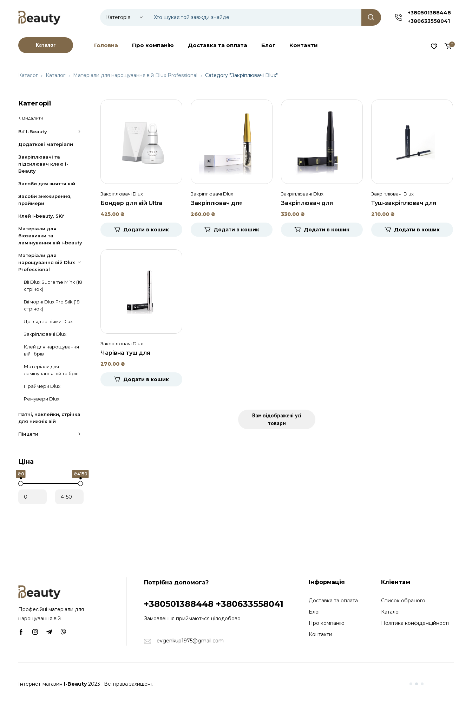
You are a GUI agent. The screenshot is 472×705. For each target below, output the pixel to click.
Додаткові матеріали (45, 144)
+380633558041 (429, 21)
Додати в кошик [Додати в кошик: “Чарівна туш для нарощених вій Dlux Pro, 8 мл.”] (146, 379)
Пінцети (51, 433)
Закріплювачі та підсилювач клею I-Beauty (43, 164)
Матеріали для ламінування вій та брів (51, 370)
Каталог (28, 75)
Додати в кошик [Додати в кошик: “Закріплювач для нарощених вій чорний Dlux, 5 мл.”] (326, 229)
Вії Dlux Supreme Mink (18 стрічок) (53, 285)
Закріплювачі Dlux (45, 334)
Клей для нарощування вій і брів (51, 350)
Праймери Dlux (42, 386)
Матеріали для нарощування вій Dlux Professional (135, 75)
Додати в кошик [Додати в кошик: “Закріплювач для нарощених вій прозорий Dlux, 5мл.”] (236, 229)
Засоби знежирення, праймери (44, 199)
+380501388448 (429, 12)
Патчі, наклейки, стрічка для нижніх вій (49, 417)
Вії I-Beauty (51, 131)
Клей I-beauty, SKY (41, 216)
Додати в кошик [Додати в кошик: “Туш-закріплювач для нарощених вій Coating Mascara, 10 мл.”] (417, 229)
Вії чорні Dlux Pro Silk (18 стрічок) (52, 305)
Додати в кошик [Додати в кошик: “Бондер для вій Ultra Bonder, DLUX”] (146, 229)
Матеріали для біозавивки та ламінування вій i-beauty (50, 235)
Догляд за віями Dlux (48, 321)
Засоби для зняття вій (46, 183)
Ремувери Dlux (41, 399)
